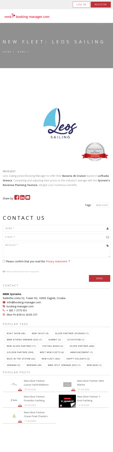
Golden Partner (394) (20, 352)
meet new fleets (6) (52, 352)
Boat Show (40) (16, 333)
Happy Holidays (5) (78, 358)
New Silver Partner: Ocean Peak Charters (36, 414)
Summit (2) (54, 339)
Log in (81, 4)
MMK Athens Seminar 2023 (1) (24, 339)
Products (42, 24)
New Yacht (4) (40, 333)
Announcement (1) (81, 352)
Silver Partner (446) (82, 346)
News (22, 51)
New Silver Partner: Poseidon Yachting (34, 398)
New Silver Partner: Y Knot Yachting (88, 398)
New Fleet (102, 205)
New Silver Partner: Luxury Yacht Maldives (36, 382)
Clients (60, 24)
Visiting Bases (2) (52, 346)
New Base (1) (94, 365)
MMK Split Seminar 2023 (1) (64, 365)
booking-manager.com (20, 306)
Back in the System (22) (21, 358)
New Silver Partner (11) (21, 346)
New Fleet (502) (51, 358)
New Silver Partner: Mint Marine (90, 382)
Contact (104, 24)
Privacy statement (56, 261)
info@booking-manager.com (24, 302)
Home (26, 24)
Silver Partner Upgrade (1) (72, 333)
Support (87, 24)
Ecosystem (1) (75, 339)
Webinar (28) (34, 365)
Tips (74, 24)
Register (101, 4)
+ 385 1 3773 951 (16, 310)
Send (99, 278)
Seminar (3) (13, 365)
